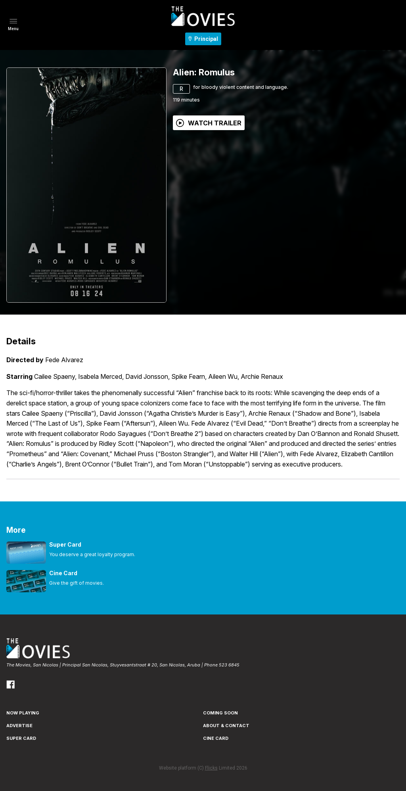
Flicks (211, 768)
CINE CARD (215, 738)
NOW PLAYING (22, 713)
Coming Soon (220, 713)
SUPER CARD (21, 738)
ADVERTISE (19, 725)
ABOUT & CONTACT (226, 725)
